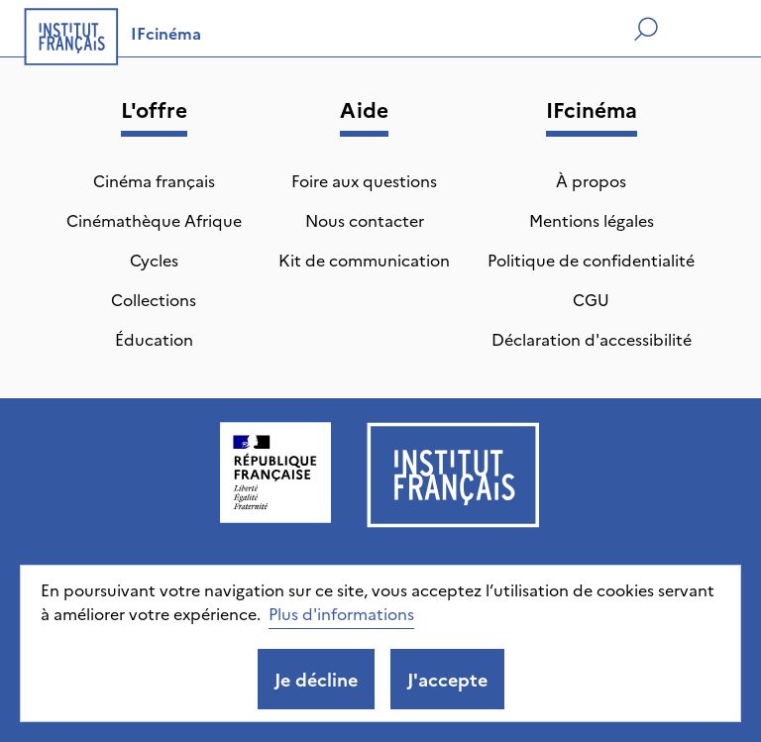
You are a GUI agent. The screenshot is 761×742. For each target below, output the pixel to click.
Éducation (154, 339)
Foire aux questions (364, 180)
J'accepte (447, 679)
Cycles (154, 259)
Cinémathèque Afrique (154, 220)
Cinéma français (154, 180)
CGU (591, 299)
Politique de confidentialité (591, 259)
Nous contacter (364, 220)
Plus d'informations (341, 613)
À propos (591, 180)
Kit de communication (364, 259)
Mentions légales (591, 220)
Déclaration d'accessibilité (591, 339)
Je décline (316, 679)
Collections (153, 299)
